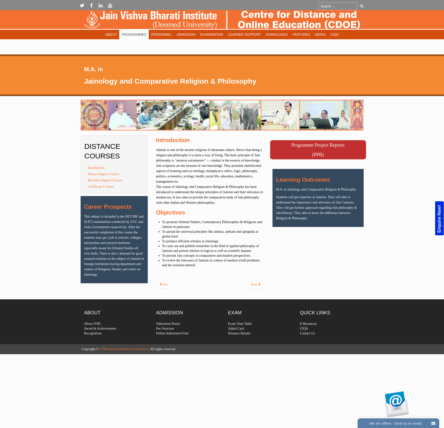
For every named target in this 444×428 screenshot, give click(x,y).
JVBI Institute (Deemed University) (124, 349)
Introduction (96, 168)
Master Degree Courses (103, 174)
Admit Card (236, 341)
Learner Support (244, 34)
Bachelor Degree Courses (105, 180)
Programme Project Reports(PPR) (317, 149)
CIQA (335, 34)
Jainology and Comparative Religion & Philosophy (170, 81)
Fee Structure (165, 341)
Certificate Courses (101, 186)
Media (320, 34)
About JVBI (92, 336)
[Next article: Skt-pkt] (255, 285)
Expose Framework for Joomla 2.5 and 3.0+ (222, 21)
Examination (211, 34)
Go (361, 6)
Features (301, 34)
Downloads (277, 34)
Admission (186, 34)
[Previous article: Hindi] (164, 285)
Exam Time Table (240, 336)
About (111, 34)
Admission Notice (168, 336)
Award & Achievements (100, 341)
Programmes (134, 34)
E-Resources (308, 336)
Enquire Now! (439, 219)
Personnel (161, 34)
